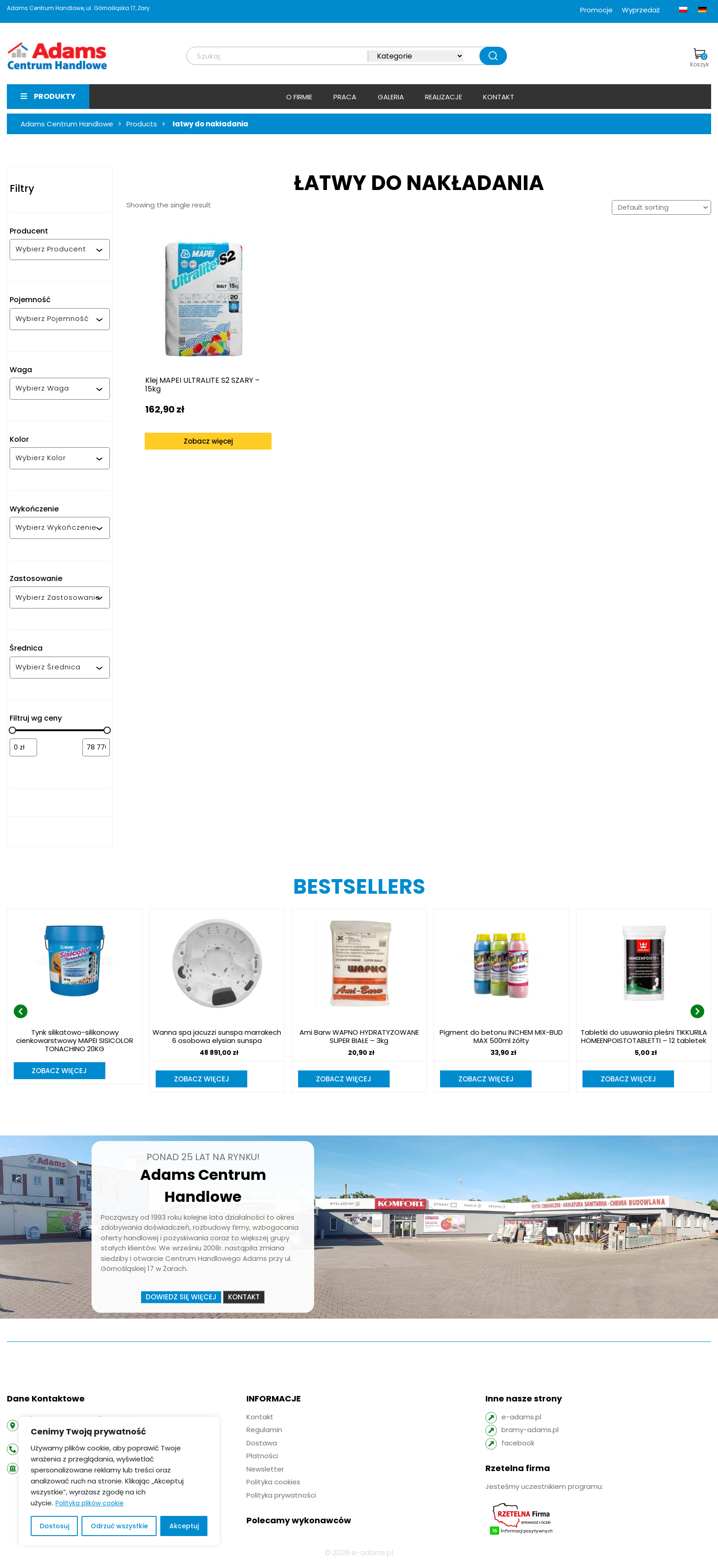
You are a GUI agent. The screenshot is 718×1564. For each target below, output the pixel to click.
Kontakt (498, 97)
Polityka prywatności (281, 1496)
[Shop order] (661, 207)
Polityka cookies (273, 1483)
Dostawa (261, 1444)
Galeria (391, 97)
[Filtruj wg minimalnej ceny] (23, 747)
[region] (119, 1481)
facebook (517, 1444)
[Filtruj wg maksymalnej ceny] (96, 747)
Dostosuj (54, 1526)
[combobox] (56, 249)
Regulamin (264, 1430)
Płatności (262, 1456)
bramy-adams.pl (530, 1430)
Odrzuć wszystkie (119, 1526)
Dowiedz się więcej (181, 1298)
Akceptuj (184, 1526)
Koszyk (699, 58)
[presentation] (20, 1012)
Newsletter (265, 1470)
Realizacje (443, 97)
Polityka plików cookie (89, 1503)
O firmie (299, 97)
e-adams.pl (521, 1418)
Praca (344, 97)
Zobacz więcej (200, 426)
